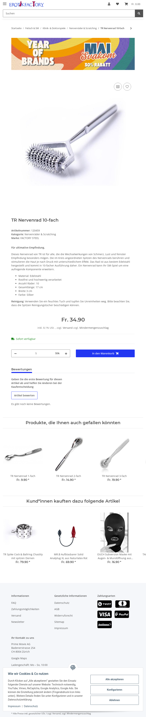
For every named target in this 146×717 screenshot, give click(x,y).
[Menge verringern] (15, 353)
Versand (68, 327)
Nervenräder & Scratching (40, 234)
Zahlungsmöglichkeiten (25, 609)
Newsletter (17, 622)
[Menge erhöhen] (66, 353)
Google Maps (19, 658)
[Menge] (36, 353)
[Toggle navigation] (4, 2)
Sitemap (59, 622)
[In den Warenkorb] (14, 78)
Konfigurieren (113, 689)
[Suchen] (69, 13)
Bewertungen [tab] (21, 369)
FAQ (13, 602)
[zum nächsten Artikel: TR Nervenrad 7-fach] (131, 28)
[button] (109, 4)
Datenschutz (61, 602)
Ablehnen (113, 700)
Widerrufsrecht (63, 615)
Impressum (61, 628)
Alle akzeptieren (114, 679)
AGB (56, 609)
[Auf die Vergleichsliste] (118, 87)
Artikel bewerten (24, 395)
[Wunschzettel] (117, 4)
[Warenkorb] (132, 4)
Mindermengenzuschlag (94, 327)
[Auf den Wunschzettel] (127, 87)
